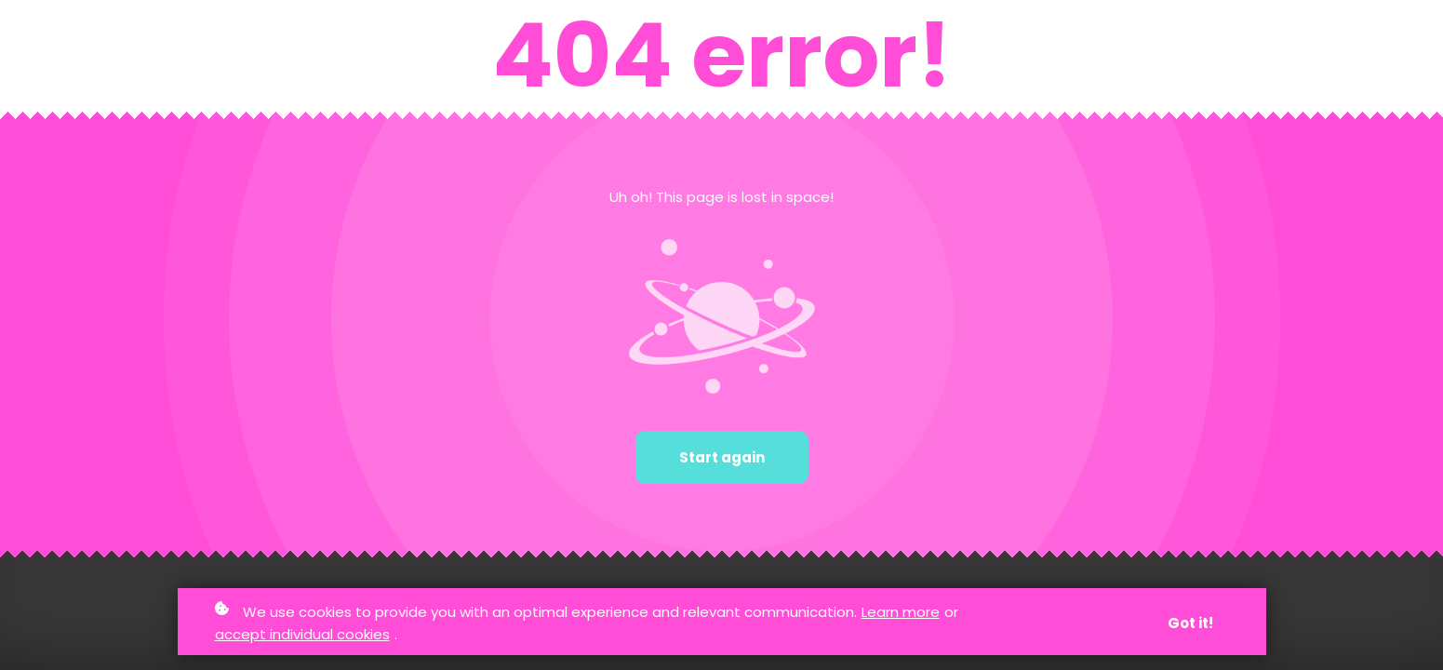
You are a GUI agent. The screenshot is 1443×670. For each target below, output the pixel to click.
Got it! (1190, 623)
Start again (722, 457)
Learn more (901, 612)
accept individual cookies (302, 634)
